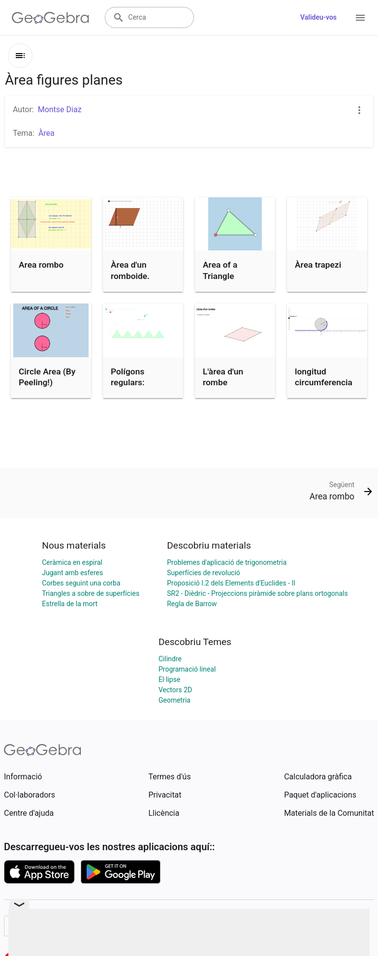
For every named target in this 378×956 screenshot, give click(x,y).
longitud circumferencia (323, 377)
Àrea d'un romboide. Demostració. (136, 276)
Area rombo (41, 265)
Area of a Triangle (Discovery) (225, 276)
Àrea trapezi (318, 265)
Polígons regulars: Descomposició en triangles (140, 388)
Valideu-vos (318, 17)
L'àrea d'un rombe (223, 377)
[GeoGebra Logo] (50, 18)
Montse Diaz (60, 109)
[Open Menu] (360, 18)
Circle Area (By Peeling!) (47, 377)
